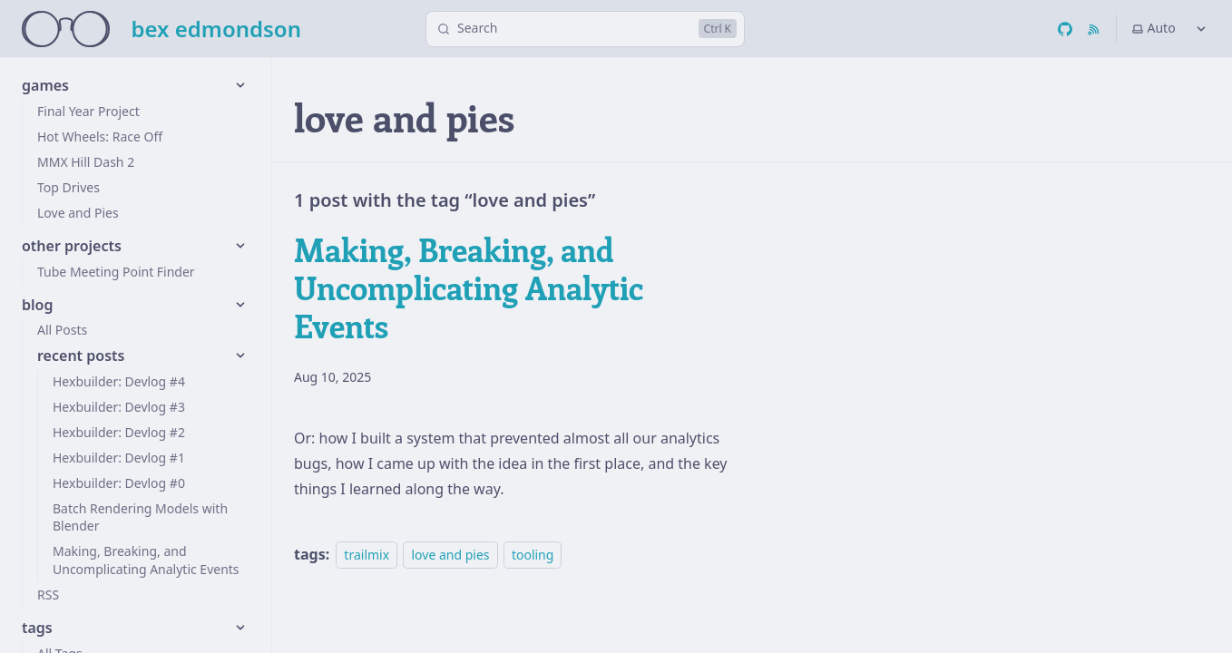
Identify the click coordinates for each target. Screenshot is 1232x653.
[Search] (585, 29)
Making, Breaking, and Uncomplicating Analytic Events (468, 287)
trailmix (366, 554)
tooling (532, 554)
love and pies (450, 554)
